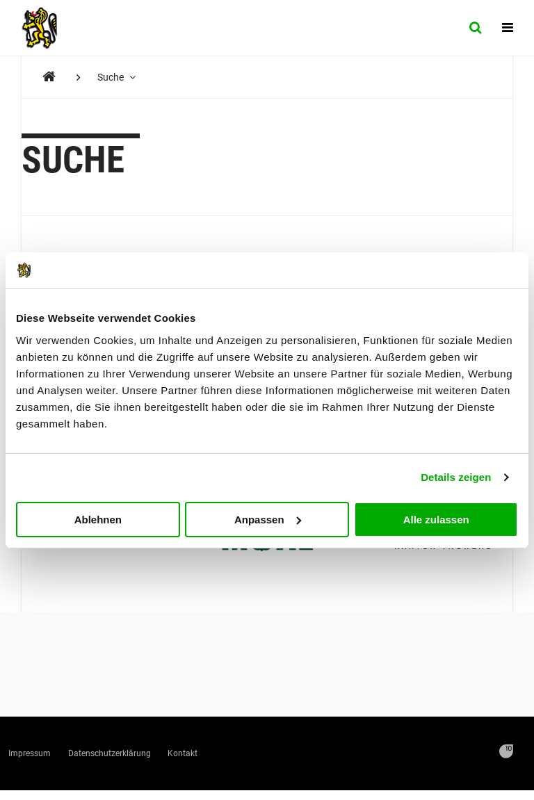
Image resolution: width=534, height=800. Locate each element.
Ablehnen (98, 519)
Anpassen (267, 519)
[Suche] (475, 28)
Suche (121, 77)
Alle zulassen (436, 519)
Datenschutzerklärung (171, 758)
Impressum (48, 758)
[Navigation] (508, 28)
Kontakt (286, 758)
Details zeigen (456, 477)
